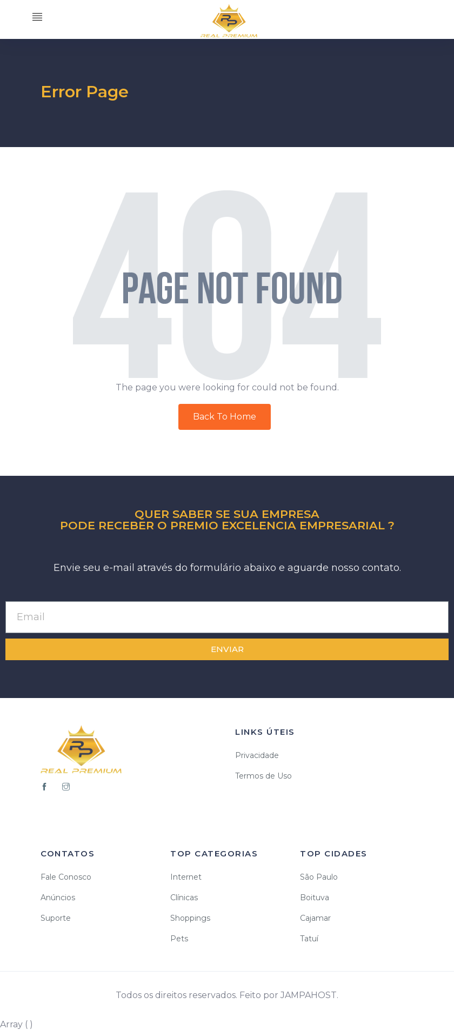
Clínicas (184, 897)
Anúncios (58, 897)
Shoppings (190, 918)
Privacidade (257, 755)
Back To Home (224, 416)
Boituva (314, 897)
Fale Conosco (66, 877)
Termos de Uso (263, 776)
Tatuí (309, 938)
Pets (179, 938)
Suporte (56, 918)
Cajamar (315, 918)
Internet (186, 877)
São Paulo (319, 877)
